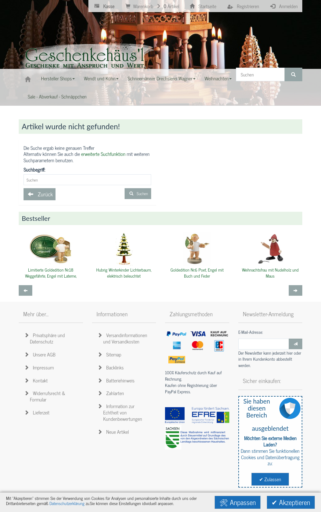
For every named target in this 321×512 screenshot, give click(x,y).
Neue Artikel (114, 432)
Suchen (138, 193)
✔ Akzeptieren (291, 502)
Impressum (40, 367)
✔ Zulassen (270, 479)
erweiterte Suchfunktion (103, 154)
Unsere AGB (41, 354)
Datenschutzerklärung (66, 503)
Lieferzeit (37, 412)
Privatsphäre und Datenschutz (45, 338)
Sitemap (110, 354)
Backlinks (112, 367)
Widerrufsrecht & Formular (45, 396)
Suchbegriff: (34, 169)
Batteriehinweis (117, 380)
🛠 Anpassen (237, 502)
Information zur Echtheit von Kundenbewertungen (121, 412)
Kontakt (37, 380)
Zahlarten (112, 393)
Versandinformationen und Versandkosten (123, 338)
